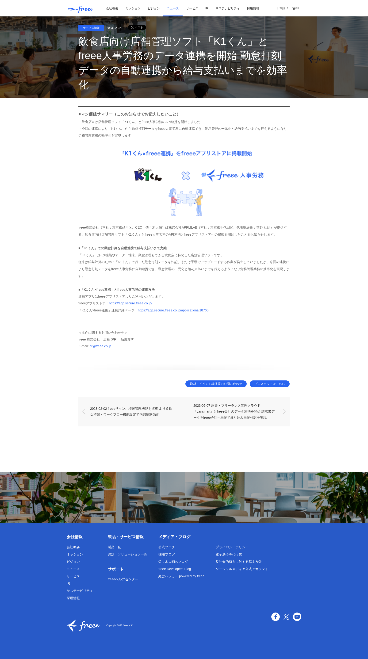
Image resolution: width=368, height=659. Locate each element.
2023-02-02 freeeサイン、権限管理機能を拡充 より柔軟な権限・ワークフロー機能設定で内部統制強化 (131, 411)
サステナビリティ (227, 8)
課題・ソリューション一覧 (127, 554)
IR (206, 8)
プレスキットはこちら (269, 384)
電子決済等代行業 (229, 554)
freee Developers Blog (174, 569)
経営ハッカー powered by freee (181, 576)
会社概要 (112, 8)
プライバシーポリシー (232, 547)
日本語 (281, 8)
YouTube (297, 617)
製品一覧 (114, 547)
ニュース (173, 8)
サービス (192, 8)
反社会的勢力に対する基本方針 (239, 561)
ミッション (133, 8)
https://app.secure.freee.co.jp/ (130, 303)
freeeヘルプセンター (123, 579)
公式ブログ (166, 547)
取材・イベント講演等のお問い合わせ (216, 384)
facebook (275, 617)
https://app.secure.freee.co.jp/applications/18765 (173, 310)
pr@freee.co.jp (100, 346)
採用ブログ (166, 554)
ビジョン (154, 8)
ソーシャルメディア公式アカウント (242, 569)
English (294, 8)
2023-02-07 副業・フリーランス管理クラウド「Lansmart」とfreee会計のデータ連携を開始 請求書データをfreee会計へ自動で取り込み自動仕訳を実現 (234, 411)
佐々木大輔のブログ (173, 561)
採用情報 (253, 8)
